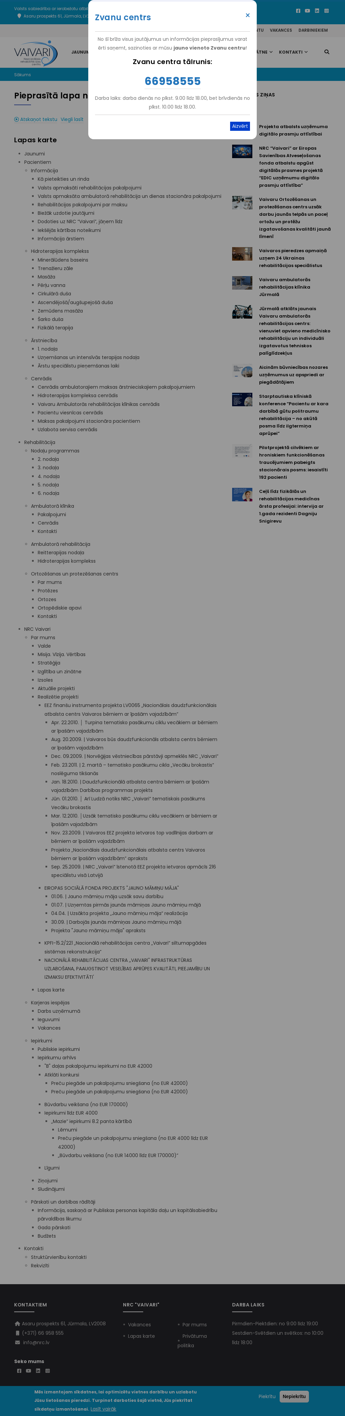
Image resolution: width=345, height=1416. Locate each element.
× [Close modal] (248, 15)
